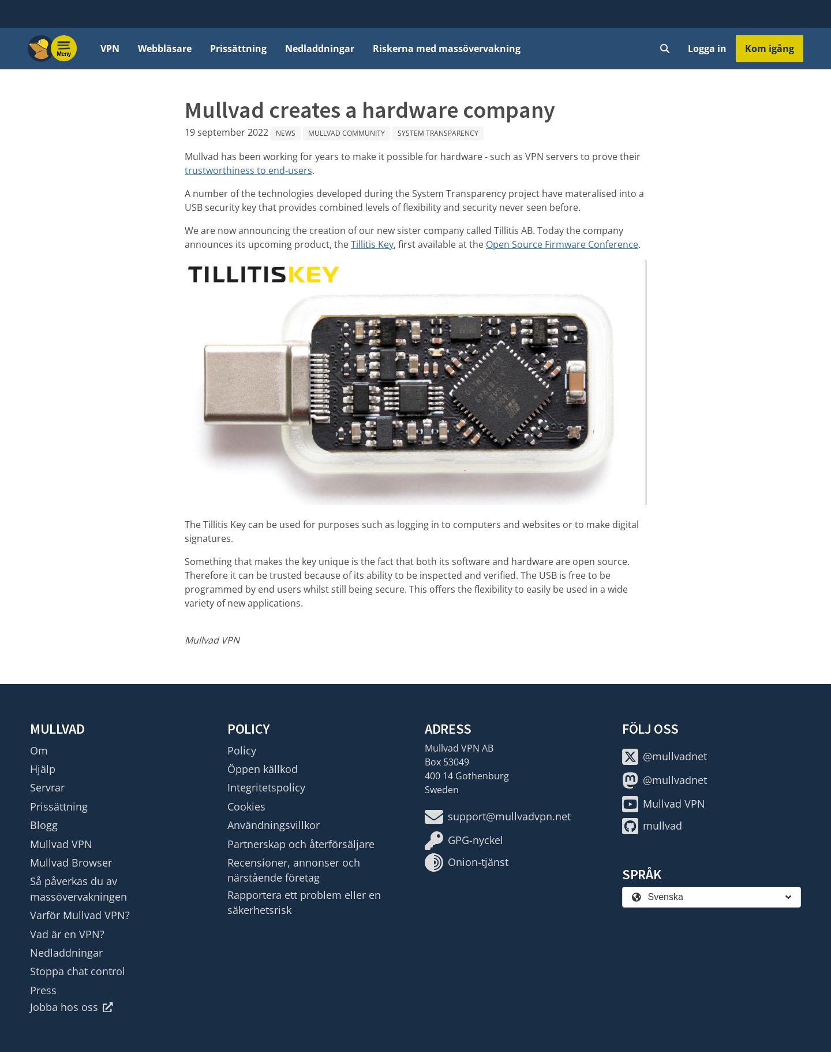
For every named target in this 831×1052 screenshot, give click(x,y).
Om (39, 750)
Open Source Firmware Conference (562, 244)
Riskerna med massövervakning (447, 48)
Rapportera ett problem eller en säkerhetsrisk (304, 902)
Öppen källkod (262, 769)
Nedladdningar (319, 48)
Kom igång (769, 48)
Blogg (44, 825)
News (285, 133)
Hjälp (42, 769)
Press (43, 990)
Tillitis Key (372, 244)
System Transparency (438, 133)
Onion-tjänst (466, 862)
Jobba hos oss (71, 1007)
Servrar (47, 787)
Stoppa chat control (77, 971)
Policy (241, 750)
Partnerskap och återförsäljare (301, 844)
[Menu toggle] (64, 48)
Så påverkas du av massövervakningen (78, 888)
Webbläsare (165, 48)
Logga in (707, 48)
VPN (109, 48)
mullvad (652, 826)
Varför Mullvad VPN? (80, 915)
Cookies (246, 806)
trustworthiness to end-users (248, 170)
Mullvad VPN (61, 844)
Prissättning (238, 48)
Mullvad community (346, 133)
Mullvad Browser (71, 862)
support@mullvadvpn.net (498, 817)
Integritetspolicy (266, 787)
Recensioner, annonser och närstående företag (293, 870)
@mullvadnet (664, 757)
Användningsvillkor (273, 825)
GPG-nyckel (464, 840)
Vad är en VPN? (67, 934)
